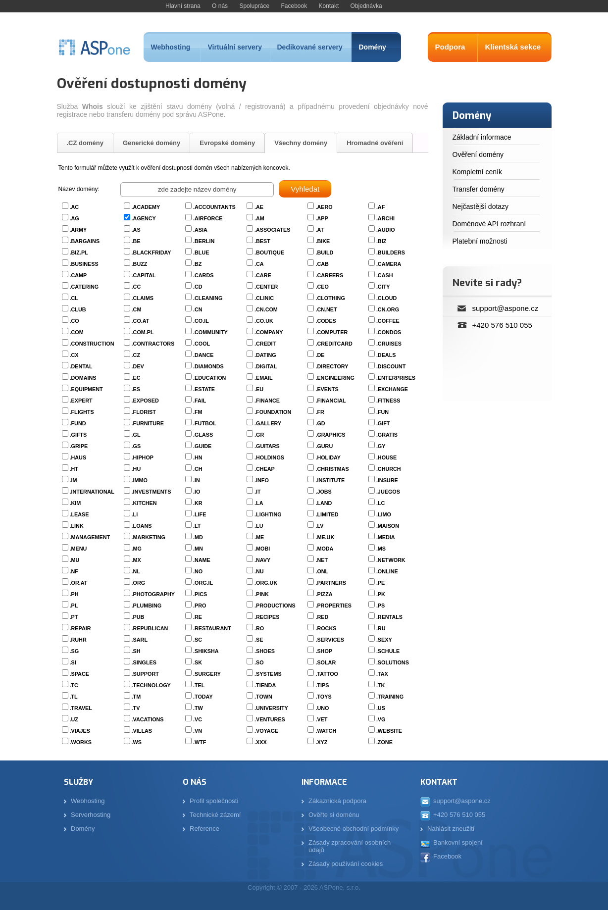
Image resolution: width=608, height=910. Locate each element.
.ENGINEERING (335, 378)
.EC (136, 378)
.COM (77, 332)
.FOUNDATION (272, 412)
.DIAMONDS (208, 366)
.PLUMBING (147, 605)
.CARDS (203, 275)
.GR (259, 435)
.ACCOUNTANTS (214, 207)
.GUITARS (267, 446)
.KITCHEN (144, 503)
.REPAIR (80, 628)
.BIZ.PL (79, 252)
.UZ (74, 719)
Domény (372, 47)
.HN (198, 457)
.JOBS (323, 492)
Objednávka (366, 5)
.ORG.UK (265, 583)
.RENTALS (389, 617)
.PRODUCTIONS (275, 605)
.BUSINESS (84, 264)
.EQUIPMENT (86, 389)
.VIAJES (80, 731)
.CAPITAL (144, 275)
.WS (137, 742)
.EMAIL (263, 378)
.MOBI (262, 549)
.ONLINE (387, 571)
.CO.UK (263, 321)
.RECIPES (266, 617)
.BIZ (381, 241)
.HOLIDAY (328, 457)
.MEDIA (385, 537)
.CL (74, 298)
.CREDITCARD (333, 344)
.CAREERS (329, 275)
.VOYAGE (266, 731)
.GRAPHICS (330, 435)
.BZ (197, 264)
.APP (321, 218)
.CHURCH (388, 469)
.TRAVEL (81, 708)
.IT (257, 492)
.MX (136, 560)
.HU (136, 469)
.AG (74, 218)
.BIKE (322, 241)
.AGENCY (144, 218)
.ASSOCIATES (272, 230)
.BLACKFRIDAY (151, 252)
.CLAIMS (142, 298)
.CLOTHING (330, 298)
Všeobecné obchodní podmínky (353, 828)
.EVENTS (326, 389)
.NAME (201, 560)
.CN (198, 309)
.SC (197, 640)
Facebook (294, 5)
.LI (135, 514)
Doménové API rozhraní (489, 224)
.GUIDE (202, 446)
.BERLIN (203, 241)
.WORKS (81, 742)
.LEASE (79, 514)
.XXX (260, 742)
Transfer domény (479, 189)
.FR (319, 412)
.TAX (382, 674)
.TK (380, 685)
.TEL (198, 685)
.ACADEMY (146, 207)
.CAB (321, 264)
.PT (74, 617)
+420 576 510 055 (502, 325)
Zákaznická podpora (337, 801)
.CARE (262, 275)
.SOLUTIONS (392, 662)
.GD (320, 423)
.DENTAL (81, 366)
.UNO (322, 708)
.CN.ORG (387, 309)
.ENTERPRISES (395, 378)
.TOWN (263, 697)
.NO (198, 571)
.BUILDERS (390, 252)
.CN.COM (266, 309)
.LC (380, 503)
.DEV (138, 366)
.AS (136, 230)
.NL (136, 571)
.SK (197, 662)
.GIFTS (78, 435)
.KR (198, 503)
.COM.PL (143, 332)
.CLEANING (207, 298)
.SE (258, 640)
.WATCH (325, 731)
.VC (197, 719)
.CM (137, 309)
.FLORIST (144, 412)
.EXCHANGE (392, 389)
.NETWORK (390, 560)
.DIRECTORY (331, 366)
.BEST (262, 241)
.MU (75, 560)
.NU (259, 571)
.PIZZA (323, 594)
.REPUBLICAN (150, 628)
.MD (198, 537)
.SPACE (79, 674)
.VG (381, 719)
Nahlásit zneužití (450, 828)
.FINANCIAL (330, 401)
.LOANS (142, 526)
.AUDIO (385, 230)
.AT (319, 230)
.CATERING (84, 287)
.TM (136, 697)
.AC (74, 207)
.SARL (140, 640)
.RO (259, 628)
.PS (380, 605)
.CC (136, 287)
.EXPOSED (145, 401)
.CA (259, 264)
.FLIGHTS (82, 412)
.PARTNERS (330, 583)
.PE (380, 583)
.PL (74, 605)
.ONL (321, 571)
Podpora (450, 47)
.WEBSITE (389, 731)
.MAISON (387, 526)
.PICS (200, 594)
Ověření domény (478, 154)
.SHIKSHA (206, 651)
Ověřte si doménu (333, 814)
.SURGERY (207, 674)
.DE (319, 355)
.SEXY (384, 640)
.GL (136, 435)
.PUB (138, 617)
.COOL (201, 344)
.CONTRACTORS (153, 344)
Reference (204, 828)
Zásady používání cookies (345, 863)
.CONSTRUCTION (92, 344)
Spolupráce (254, 5)
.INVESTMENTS (151, 492)
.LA (258, 503)
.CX (74, 355)
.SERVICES (329, 640)
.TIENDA (265, 685)
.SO (259, 662)
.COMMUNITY (210, 332)
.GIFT (383, 423)
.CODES (325, 321)
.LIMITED (326, 514)
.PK (380, 594)
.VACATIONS (148, 719)
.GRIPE (79, 446)
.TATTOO (326, 674)
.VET (321, 719)
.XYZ (321, 742)
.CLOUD (386, 298)
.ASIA (200, 230)
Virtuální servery (235, 47)
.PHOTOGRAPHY (153, 594)
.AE (258, 207)
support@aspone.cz (505, 308)
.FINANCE (267, 401)
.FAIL (199, 401)
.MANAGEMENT (90, 537)
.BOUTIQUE (269, 252)
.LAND (323, 503)
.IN (196, 480)
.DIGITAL (265, 366)
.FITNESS (388, 401)
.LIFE (199, 514)
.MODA (324, 549)
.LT (197, 526)
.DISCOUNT (390, 366)
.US (380, 708)
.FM (198, 412)
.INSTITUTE (330, 480)
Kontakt (329, 5)
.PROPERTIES (333, 605)
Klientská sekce (513, 47)
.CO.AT (141, 321)
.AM (259, 218)
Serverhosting (90, 814)
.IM (73, 480)
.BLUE (201, 252)
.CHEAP (264, 469)
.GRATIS (387, 435)
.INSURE (387, 480)
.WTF (199, 742)
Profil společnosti (214, 801)
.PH (74, 594)
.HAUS (78, 457)
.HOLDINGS (269, 457)
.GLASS (203, 435)
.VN (197, 731)
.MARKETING (148, 537)
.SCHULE (388, 651)
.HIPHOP (142, 457)
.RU (381, 628)
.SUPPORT (145, 674)
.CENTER (266, 287)
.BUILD (324, 252)
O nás (220, 5)
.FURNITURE (148, 423)
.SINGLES (144, 662)
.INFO (261, 480)
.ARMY (78, 230)
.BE (136, 241)
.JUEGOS (388, 492)
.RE (197, 617)
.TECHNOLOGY (151, 685)
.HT (74, 469)
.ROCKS (325, 628)
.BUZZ (140, 264)
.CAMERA (388, 264)
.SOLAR (325, 662)
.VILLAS (142, 731)
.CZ (136, 355)
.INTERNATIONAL (92, 492)
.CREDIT (265, 344)
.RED (321, 617)
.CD (198, 287)
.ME (259, 537)
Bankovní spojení (458, 842)
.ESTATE (204, 389)
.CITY (383, 287)
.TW (198, 708)
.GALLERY (267, 423)
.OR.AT (79, 583)
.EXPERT (81, 401)
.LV (319, 526)
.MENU (78, 549)
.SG (74, 651)
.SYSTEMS (268, 674)
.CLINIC (264, 298)
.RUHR (78, 640)
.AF (380, 207)
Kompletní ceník (477, 172)
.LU (258, 526)
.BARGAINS (85, 241)
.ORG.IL (203, 583)
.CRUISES (389, 344)
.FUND (78, 423)
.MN (198, 549)
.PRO (199, 605)
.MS (381, 549)
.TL (74, 697)
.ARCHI (385, 218)
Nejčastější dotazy (481, 206)
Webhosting (171, 47)
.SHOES (264, 651)
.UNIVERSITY (271, 708)
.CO (74, 321)
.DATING (265, 355)
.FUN (382, 412)
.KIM (75, 503)
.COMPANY (268, 332)
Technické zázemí (215, 814)
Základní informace (482, 137)
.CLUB (78, 309)
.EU (258, 389)
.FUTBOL (204, 423)
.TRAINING (390, 697)
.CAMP (78, 275)
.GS (136, 446)
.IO (196, 492)
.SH (136, 651)
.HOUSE (386, 457)
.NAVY (262, 560)
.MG (137, 549)
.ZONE (384, 742)
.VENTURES (269, 719)
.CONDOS (388, 332)
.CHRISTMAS (332, 469)
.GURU (324, 446)
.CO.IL (201, 321)
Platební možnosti (480, 241)
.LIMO (383, 514)
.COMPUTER (331, 332)
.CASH (384, 275)
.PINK (261, 594)
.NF (74, 571)
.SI (73, 662)
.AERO (323, 207)
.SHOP (323, 651)
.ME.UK (324, 537)
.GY (381, 446)
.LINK (77, 526)
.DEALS (386, 355)
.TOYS (323, 697)
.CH (198, 469)
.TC (74, 685)
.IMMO (140, 480)
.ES (136, 389)
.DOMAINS (83, 378)
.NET (321, 560)
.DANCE (203, 355)
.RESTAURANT (212, 628)
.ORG (139, 583)
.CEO (321, 287)
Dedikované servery (310, 47)
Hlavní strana (183, 5)
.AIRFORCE (207, 218)
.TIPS (322, 685)
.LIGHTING (268, 514)
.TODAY (203, 697)
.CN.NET (326, 309)
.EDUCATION (209, 378)
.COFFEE (388, 321)
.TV (136, 708)
